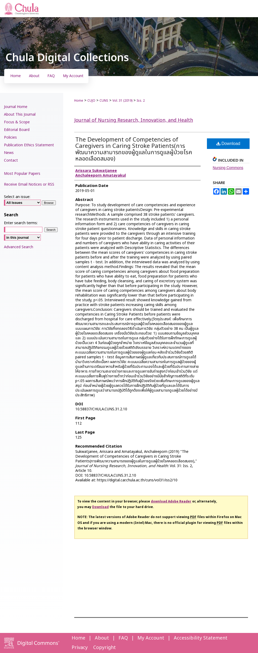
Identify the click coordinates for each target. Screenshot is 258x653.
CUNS (104, 100)
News (9, 153)
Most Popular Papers (22, 173)
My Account (150, 638)
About (102, 638)
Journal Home (15, 107)
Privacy (80, 647)
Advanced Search (18, 247)
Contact (11, 160)
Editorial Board (16, 130)
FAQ (123, 638)
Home (78, 100)
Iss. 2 (141, 100)
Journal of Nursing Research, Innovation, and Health (133, 120)
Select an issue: (17, 197)
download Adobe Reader (171, 501)
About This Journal (20, 114)
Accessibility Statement (200, 638)
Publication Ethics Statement (29, 145)
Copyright (104, 647)
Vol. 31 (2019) (122, 100)
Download (228, 143)
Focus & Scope (17, 122)
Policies (10, 137)
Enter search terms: (21, 223)
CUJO (91, 100)
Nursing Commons (228, 168)
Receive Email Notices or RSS (29, 184)
